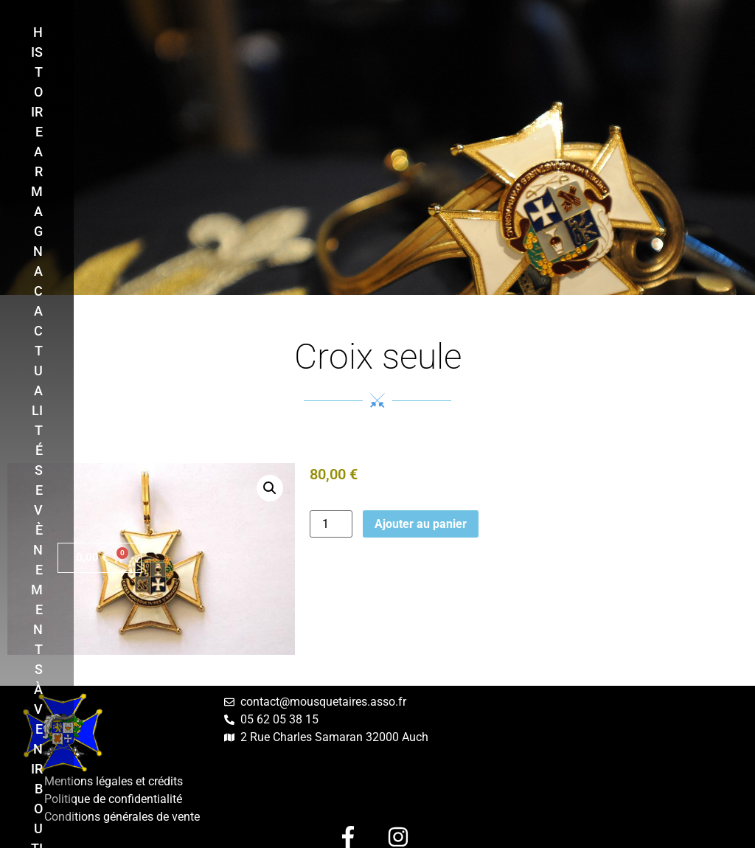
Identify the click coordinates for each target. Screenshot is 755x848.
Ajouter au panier (421, 524)
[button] (270, 488)
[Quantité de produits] (331, 524)
